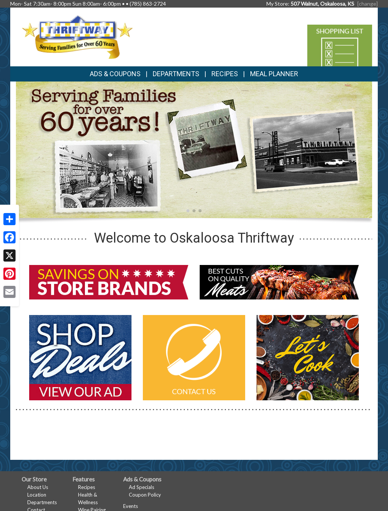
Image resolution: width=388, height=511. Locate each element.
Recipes (224, 74)
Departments (42, 502)
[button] (187, 210)
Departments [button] (176, 74)
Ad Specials (141, 487)
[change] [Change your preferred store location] (367, 3)
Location (36, 495)
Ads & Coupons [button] (115, 74)
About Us (37, 487)
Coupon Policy (145, 495)
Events (130, 506)
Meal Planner (274, 74)
